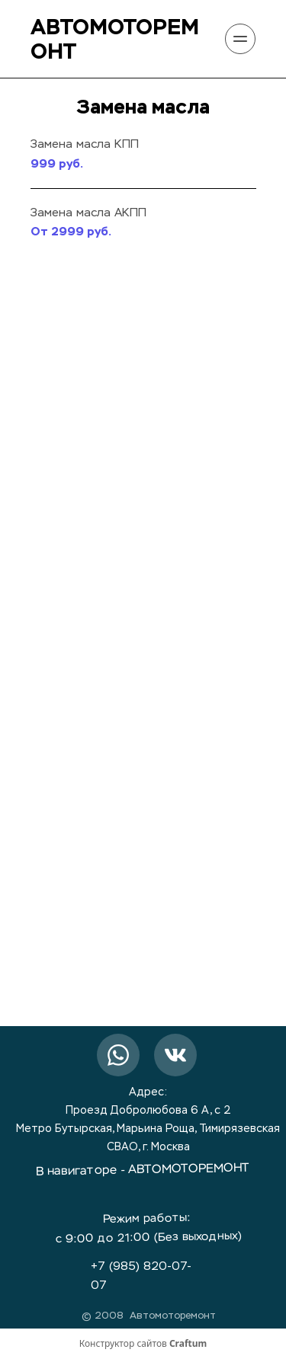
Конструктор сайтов (143, 1343)
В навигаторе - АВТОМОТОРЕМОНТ (142, 1170)
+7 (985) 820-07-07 (141, 1276)
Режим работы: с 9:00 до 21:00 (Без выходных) (149, 1228)
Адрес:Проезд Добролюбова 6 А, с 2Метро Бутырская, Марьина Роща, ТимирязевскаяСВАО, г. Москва (148, 1120)
